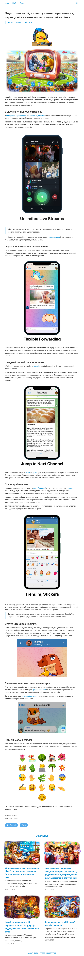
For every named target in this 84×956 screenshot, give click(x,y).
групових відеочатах (36, 116)
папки (27, 472)
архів (35, 472)
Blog (36, 953)
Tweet (24, 825)
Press (42, 953)
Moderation (51, 953)
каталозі (70, 488)
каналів (36, 366)
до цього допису (39, 690)
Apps (22, 3)
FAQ (14, 3)
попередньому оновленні (16, 116)
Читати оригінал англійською (20, 22)
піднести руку (54, 237)
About (30, 953)
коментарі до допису (30, 696)
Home (6, 3)
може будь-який (39, 488)
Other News (42, 836)
